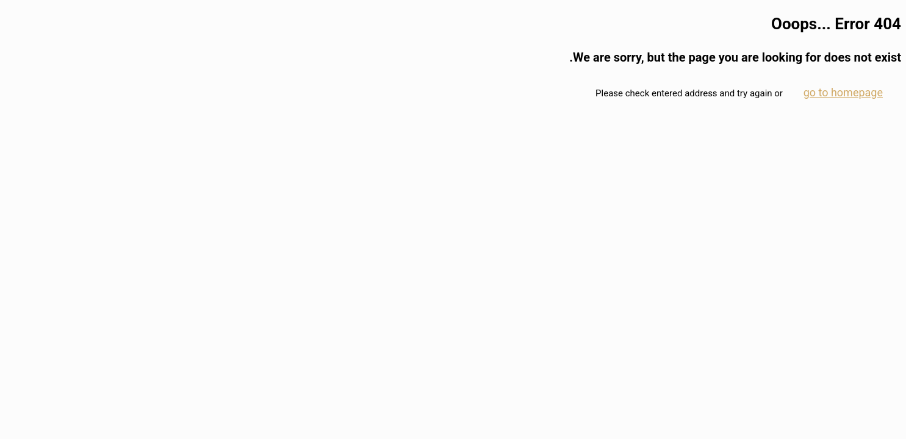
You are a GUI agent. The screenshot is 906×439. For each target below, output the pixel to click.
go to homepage (843, 92)
